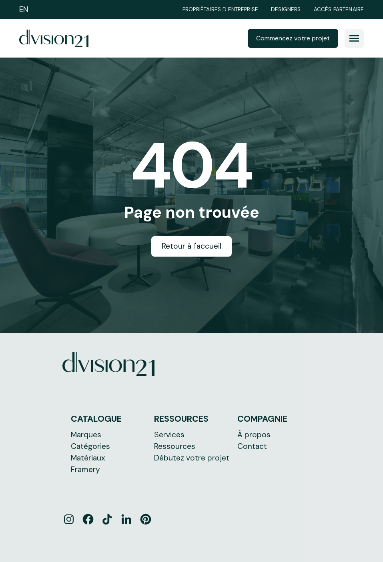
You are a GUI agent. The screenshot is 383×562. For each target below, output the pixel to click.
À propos (254, 435)
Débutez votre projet (191, 458)
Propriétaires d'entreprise (220, 9)
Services (169, 435)
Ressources (174, 446)
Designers (286, 9)
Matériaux (88, 458)
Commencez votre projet (293, 38)
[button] (354, 38)
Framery (85, 469)
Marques (86, 435)
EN (23, 9)
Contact (252, 446)
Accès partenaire (339, 9)
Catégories (90, 446)
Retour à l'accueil (191, 246)
